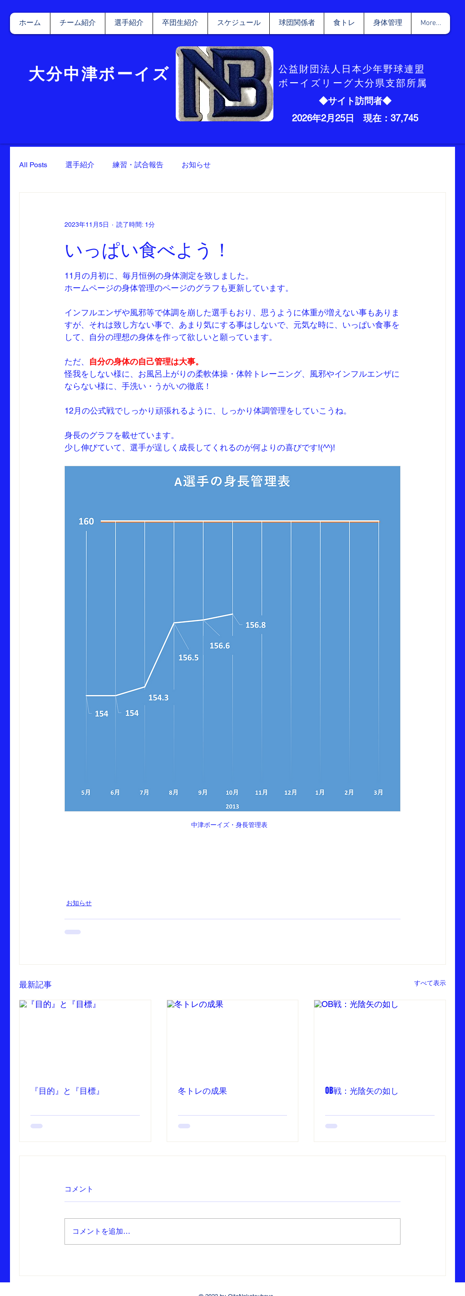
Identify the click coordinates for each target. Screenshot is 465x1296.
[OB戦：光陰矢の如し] (379, 1037)
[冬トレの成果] (232, 1037)
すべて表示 (430, 983)
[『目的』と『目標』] (85, 1037)
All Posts (33, 164)
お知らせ (196, 164)
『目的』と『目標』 (67, 1091)
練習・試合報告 (138, 164)
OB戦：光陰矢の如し (362, 1091)
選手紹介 (79, 164)
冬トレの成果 (202, 1091)
